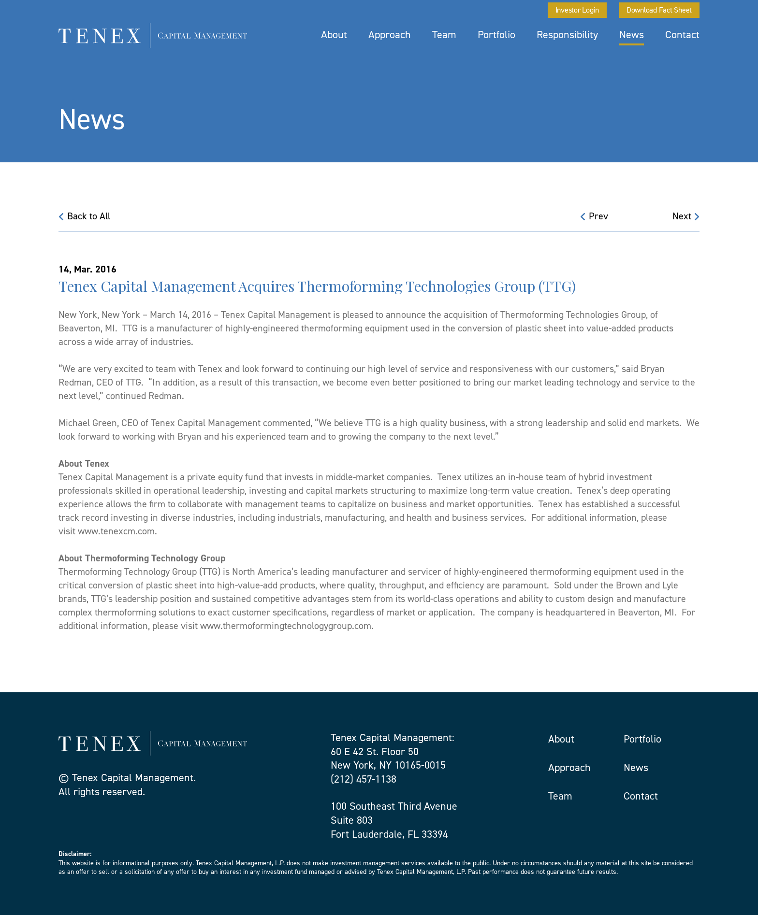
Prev (594, 216)
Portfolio (496, 35)
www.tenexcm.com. (117, 531)
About (334, 35)
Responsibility (567, 35)
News (631, 35)
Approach (389, 35)
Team (444, 35)
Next (686, 216)
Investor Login (577, 10)
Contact (682, 35)
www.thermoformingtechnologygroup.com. (287, 625)
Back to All (84, 216)
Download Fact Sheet (659, 10)
